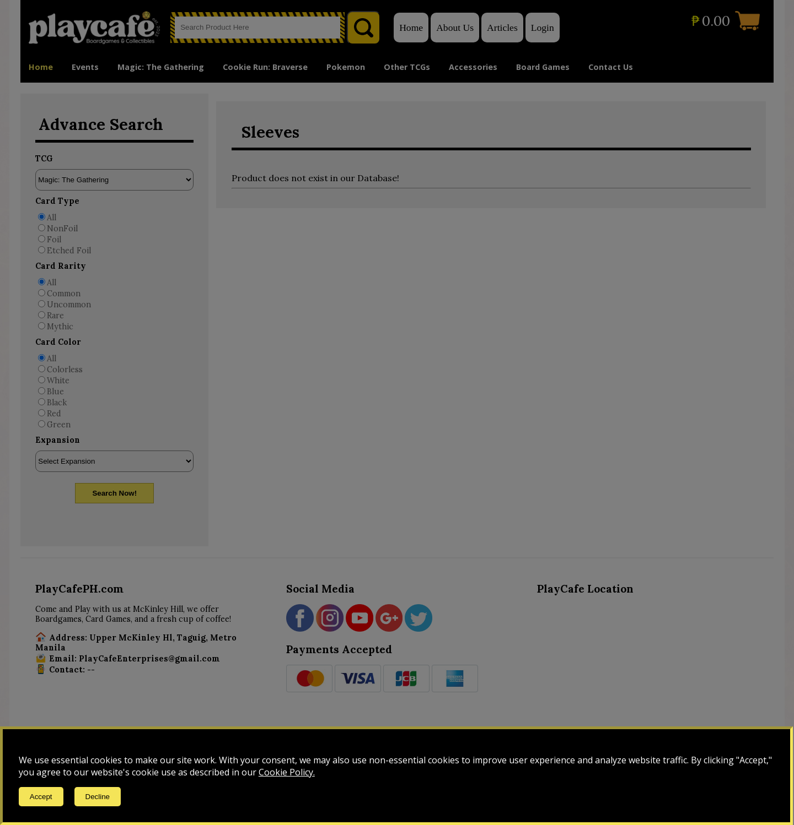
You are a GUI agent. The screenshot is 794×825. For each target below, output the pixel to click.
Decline (97, 797)
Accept (41, 797)
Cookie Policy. (287, 772)
